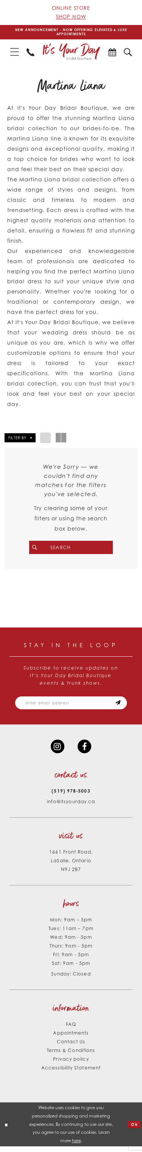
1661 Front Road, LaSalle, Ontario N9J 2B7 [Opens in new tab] (70, 866)
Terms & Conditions (71, 1056)
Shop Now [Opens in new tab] (71, 17)
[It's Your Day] (71, 53)
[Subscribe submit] (123, 706)
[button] (14, 53)
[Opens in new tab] (112, 53)
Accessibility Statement (71, 1073)
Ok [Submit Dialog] (133, 1129)
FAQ (71, 1030)
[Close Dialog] (7, 1130)
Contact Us (71, 1047)
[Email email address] (71, 706)
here (76, 1146)
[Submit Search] (39, 549)
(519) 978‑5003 (70, 796)
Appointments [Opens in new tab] (71, 1038)
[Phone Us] (30, 53)
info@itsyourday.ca (71, 807)
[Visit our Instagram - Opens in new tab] (56, 751)
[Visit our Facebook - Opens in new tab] (85, 751)
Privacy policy (71, 1065)
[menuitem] (14, 53)
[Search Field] (71, 549)
